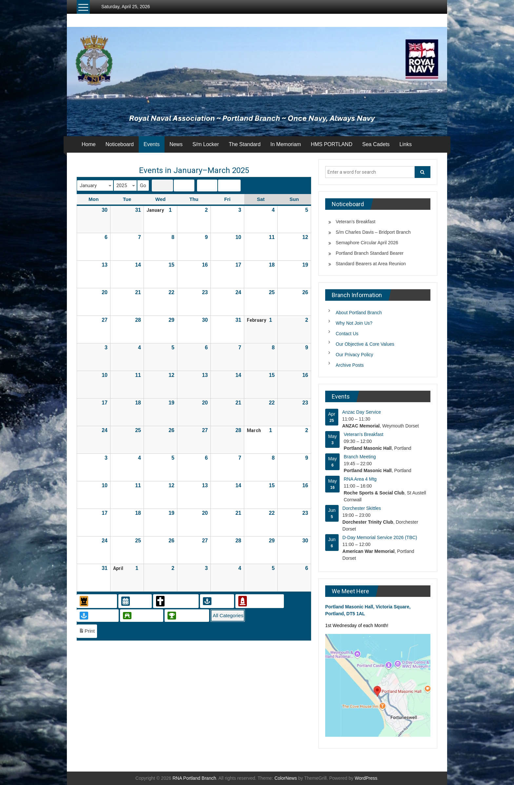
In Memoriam (285, 144)
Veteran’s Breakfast (355, 221)
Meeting (216, 601)
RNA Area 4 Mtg (360, 479)
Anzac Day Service (361, 412)
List (183, 186)
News (176, 144)
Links (406, 144)
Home (89, 144)
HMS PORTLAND (331, 144)
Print (87, 632)
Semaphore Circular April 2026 (367, 242)
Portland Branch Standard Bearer (370, 253)
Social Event (141, 615)
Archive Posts (350, 365)
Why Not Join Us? (354, 323)
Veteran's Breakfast (363, 434)
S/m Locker (205, 144)
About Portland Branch (359, 312)
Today (207, 185)
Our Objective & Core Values (365, 344)
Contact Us (347, 333)
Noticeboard (120, 144)
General (134, 601)
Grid (162, 186)
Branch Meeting (360, 456)
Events (152, 144)
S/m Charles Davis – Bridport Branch (373, 232)
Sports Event (186, 616)
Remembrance (259, 601)
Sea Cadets (376, 144)
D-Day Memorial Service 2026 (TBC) (380, 537)
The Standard (245, 144)
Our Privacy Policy (354, 354)
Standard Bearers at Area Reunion (371, 263)
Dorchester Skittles (362, 508)
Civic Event (96, 601)
